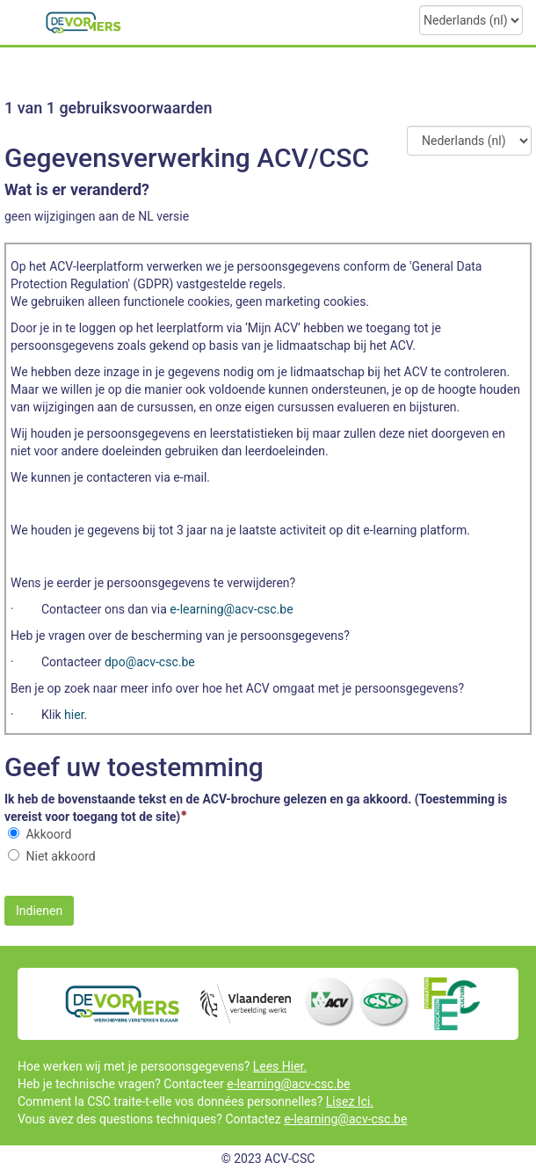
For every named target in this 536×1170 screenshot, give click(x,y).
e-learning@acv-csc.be (288, 1084)
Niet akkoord (60, 856)
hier (73, 715)
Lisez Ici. (349, 1101)
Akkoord (48, 834)
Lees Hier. (280, 1066)
